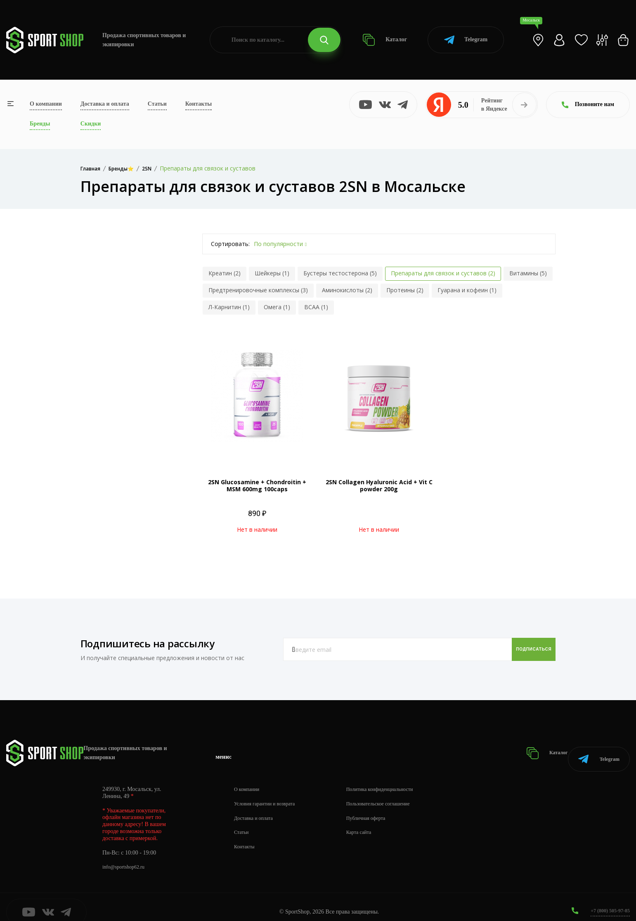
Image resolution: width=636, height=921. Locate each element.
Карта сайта (372, 822)
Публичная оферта (380, 808)
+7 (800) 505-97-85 (607, 900)
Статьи (157, 104)
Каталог (384, 39)
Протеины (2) (404, 290)
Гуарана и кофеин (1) (467, 290)
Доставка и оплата (104, 104)
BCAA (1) (316, 307)
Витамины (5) (528, 273)
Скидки (90, 124)
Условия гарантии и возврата (269, 793)
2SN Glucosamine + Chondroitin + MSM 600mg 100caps (257, 485)
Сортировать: (230, 244)
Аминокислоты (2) (347, 290)
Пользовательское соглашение (394, 793)
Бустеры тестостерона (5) (340, 273)
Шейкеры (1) (272, 273)
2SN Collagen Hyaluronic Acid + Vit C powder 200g (379, 485)
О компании (46, 104)
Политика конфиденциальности (396, 779)
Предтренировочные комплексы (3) (258, 290)
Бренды (40, 124)
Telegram (465, 40)
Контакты (198, 104)
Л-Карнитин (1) (229, 307)
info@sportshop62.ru (126, 857)
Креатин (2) (224, 273)
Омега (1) (277, 307)
